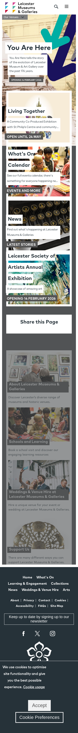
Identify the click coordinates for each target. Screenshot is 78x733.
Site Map (56, 606)
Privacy (29, 600)
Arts (66, 590)
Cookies (60, 600)
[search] (56, 6)
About (14, 600)
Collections (60, 583)
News (12, 590)
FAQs (42, 606)
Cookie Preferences (39, 717)
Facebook (23, 633)
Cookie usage (34, 687)
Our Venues (15, 17)
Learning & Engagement (27, 583)
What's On (45, 577)
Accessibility (25, 606)
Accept (39, 705)
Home (27, 577)
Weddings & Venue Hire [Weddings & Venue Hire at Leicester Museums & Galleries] (40, 590)
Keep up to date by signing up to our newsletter (39, 619)
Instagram (53, 634)
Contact (44, 600)
